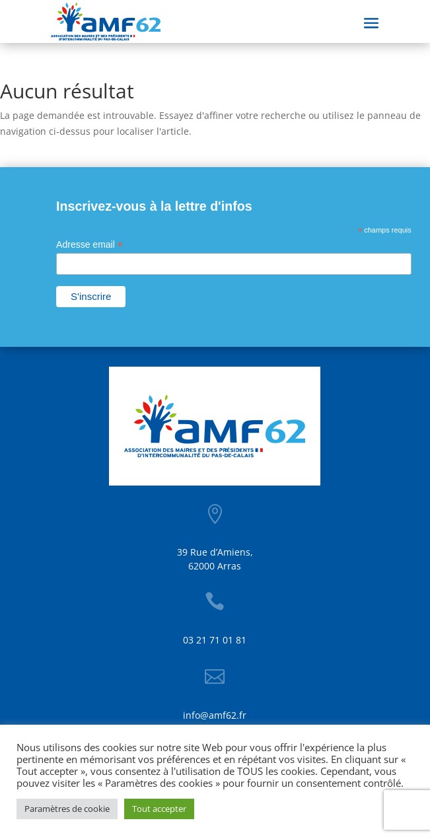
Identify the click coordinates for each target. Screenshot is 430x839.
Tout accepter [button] (159, 809)
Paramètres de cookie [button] (67, 809)
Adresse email (89, 244)
